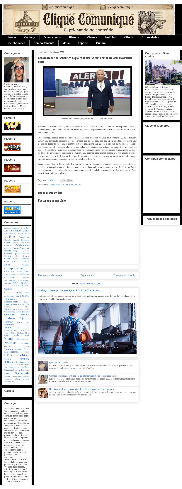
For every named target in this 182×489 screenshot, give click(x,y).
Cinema (92, 37)
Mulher (26, 335)
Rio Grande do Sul (11, 367)
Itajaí (19, 327)
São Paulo (25, 370)
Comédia (25, 265)
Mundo (9, 339)
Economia (14, 296)
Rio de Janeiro (23, 365)
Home (12, 37)
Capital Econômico (21, 240)
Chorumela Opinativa (12, 253)
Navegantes (25, 339)
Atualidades (15, 230)
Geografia (9, 314)
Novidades (25, 343)
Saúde (6, 373)
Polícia (8, 355)
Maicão (13, 333)
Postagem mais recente (50, 275)
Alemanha (8, 228)
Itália (27, 328)
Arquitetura (25, 228)
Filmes (27, 307)
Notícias (110, 37)
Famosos (8, 307)
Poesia (27, 352)
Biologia (12, 233)
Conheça (29, 37)
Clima (6, 262)
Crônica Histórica (21, 283)
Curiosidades (150, 37)
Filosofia (7, 309)
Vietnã (12, 382)
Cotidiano (69, 184)
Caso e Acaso (18, 243)
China (27, 251)
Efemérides (10, 298)
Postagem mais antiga (125, 275)
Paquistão (18, 349)
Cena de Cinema (11, 248)
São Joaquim (16, 370)
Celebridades (16, 43)
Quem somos (52, 37)
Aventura (25, 231)
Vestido (7, 382)
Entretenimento (11, 302)
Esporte (83, 43)
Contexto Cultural (23, 272)
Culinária (25, 286)
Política (77, 184)
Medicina (20, 333)
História (74, 37)
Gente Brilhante (23, 312)
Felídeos (18, 307)
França (14, 309)
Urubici (20, 377)
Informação (9, 325)
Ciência (129, 37)
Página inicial (88, 275)
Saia (22, 367)
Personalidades (16, 352)
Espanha (26, 302)
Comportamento (44, 43)
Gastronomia (9, 312)
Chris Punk (25, 254)
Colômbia (15, 262)
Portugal (7, 359)
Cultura (101, 43)
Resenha (14, 365)
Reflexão (9, 362)
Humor (27, 322)
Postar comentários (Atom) (91, 283)
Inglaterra (26, 325)
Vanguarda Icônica (12, 379)
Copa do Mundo (10, 274)
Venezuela (25, 379)
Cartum (7, 242)
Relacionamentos (22, 362)
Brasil (13, 237)
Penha (6, 352)
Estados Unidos (17, 304)
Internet (8, 327)
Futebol (20, 309)
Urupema (26, 377)
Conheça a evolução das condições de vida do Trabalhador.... (70, 290)
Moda (66, 43)
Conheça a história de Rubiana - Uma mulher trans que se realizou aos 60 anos (83, 376)
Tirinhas (7, 376)
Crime (19, 281)
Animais (16, 228)
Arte (6, 231)
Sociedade (22, 373)
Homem (19, 322)
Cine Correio (22, 256)
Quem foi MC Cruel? (58, 362)
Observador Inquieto (16, 346)
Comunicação (9, 272)
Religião (7, 365)
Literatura (8, 330)
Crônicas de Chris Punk (12, 286)
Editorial (24, 295)
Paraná (26, 349)
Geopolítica (24, 315)
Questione (24, 358)
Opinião (8, 349)
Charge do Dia (18, 251)
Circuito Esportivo (21, 259)
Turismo (14, 377)
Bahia (6, 233)
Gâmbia (26, 309)
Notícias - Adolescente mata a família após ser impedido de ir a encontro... (82, 389)
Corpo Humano (23, 274)
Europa (27, 304)
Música (18, 339)
